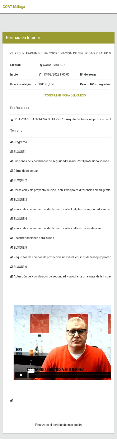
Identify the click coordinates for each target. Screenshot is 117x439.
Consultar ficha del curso (64, 95)
